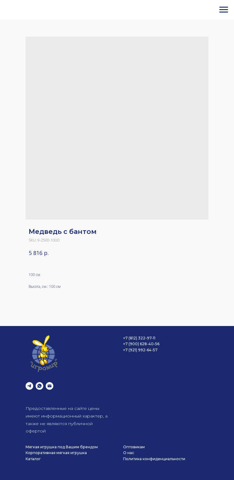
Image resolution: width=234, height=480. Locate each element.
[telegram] (29, 386)
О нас (128, 452)
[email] (49, 386)
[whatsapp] (39, 386)
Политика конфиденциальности (154, 459)
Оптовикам (134, 447)
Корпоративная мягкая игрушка (56, 452)
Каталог (33, 459)
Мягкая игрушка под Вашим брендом (62, 447)
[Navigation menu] (223, 10)
